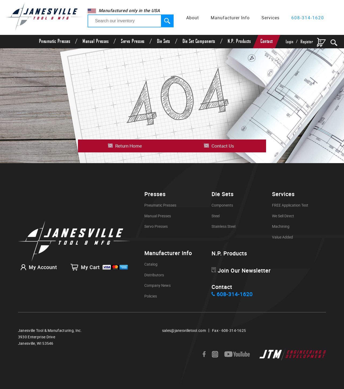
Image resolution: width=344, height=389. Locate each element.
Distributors (154, 274)
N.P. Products (239, 41)
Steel (216, 215)
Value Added (282, 237)
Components (222, 205)
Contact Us (223, 146)
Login (289, 41)
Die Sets (163, 41)
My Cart (99, 267)
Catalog (150, 264)
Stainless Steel (223, 226)
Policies (150, 296)
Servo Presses (133, 41)
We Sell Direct (283, 215)
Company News (157, 285)
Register (306, 41)
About (192, 18)
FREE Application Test (290, 205)
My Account (37, 267)
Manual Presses (96, 41)
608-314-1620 (307, 18)
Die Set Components (198, 41)
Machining (280, 226)
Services (270, 18)
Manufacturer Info (230, 18)
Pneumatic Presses (54, 41)
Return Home (128, 146)
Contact (266, 41)
